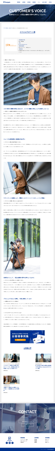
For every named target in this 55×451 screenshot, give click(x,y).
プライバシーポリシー (43, 449)
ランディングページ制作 (24, 439)
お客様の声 (22, 442)
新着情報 (34, 2)
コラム (39, 2)
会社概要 (35, 439)
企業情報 (23, 2)
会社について (47, 439)
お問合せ (50, 2)
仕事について (47, 442)
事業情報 (18, 2)
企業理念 (35, 442)
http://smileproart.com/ (23, 44)
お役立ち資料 (44, 2)
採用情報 (28, 2)
